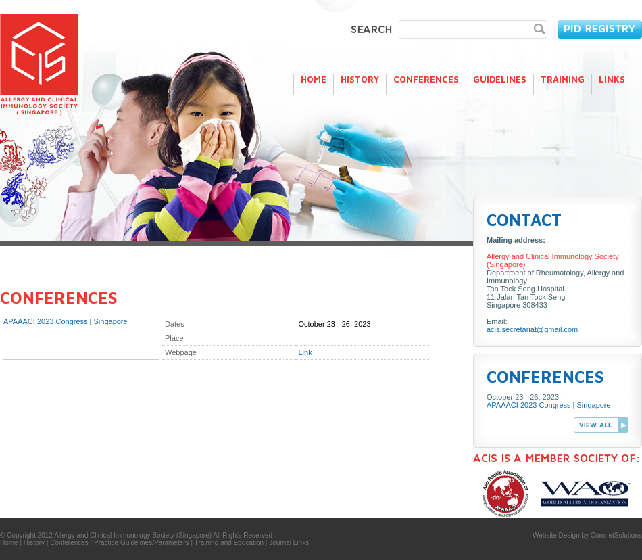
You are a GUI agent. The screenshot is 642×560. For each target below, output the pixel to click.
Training (563, 79)
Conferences (426, 79)
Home (313, 79)
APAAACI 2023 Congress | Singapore (549, 405)
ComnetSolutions (616, 535)
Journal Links (289, 542)
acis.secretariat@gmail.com (532, 329)
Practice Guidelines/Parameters (141, 542)
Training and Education (229, 542)
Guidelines (499, 79)
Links (612, 79)
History (360, 79)
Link (305, 352)
